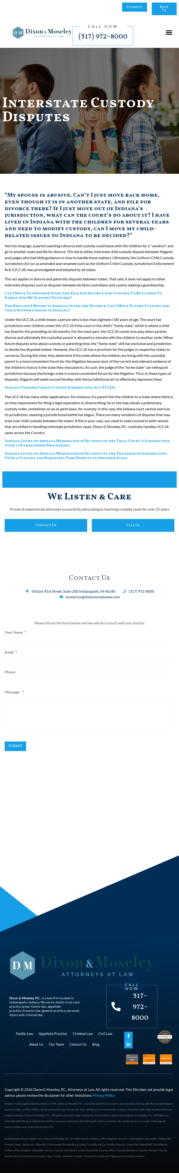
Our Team (56, 1044)
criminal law (34, 1014)
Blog (95, 1044)
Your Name (15, 632)
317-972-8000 (140, 1006)
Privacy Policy (104, 1095)
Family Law (24, 1033)
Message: (14, 691)
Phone (10, 671)
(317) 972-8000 (103, 36)
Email (11, 652)
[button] (169, 33)
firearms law (32, 1010)
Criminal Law (83, 1033)
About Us (36, 1044)
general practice (53, 1010)
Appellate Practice (53, 1033)
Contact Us (78, 1044)
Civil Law (105, 1033)
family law (38, 1006)
